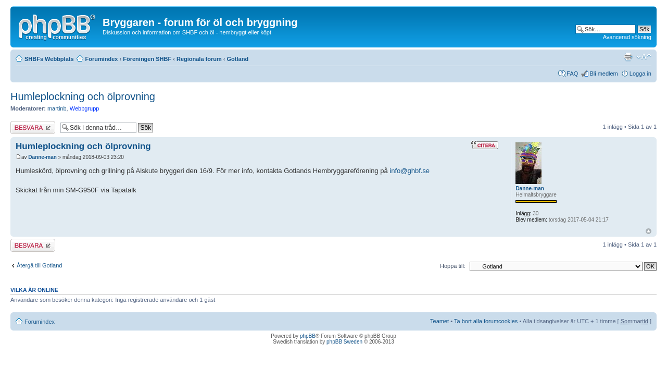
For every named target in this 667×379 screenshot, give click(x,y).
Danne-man (42, 157)
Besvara (32, 127)
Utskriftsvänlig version (628, 57)
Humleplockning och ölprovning (82, 96)
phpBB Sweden (344, 342)
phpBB (308, 336)
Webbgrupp (84, 108)
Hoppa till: (452, 266)
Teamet (439, 321)
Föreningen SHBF (147, 59)
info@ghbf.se (409, 171)
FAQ (572, 73)
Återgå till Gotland (39, 265)
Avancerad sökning (627, 37)
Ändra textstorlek (643, 57)
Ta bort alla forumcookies (486, 321)
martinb (57, 108)
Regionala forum (199, 59)
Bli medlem (603, 73)
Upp (648, 231)
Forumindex (101, 59)
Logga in (640, 73)
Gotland (238, 59)
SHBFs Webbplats (49, 59)
